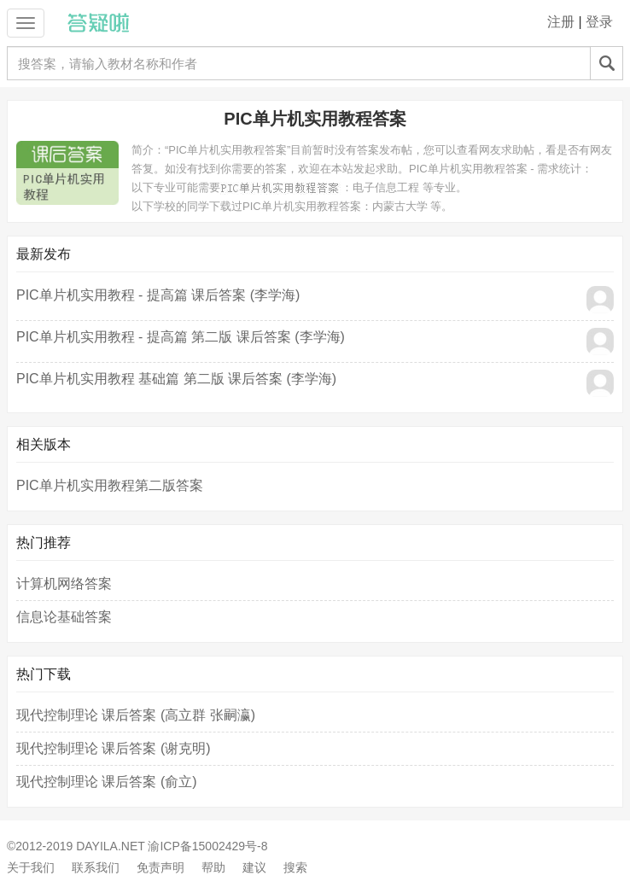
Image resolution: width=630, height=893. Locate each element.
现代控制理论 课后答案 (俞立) (106, 781)
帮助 (213, 867)
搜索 (295, 867)
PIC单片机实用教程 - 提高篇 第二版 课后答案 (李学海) (180, 337)
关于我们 (31, 867)
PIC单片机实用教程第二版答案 (109, 485)
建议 (254, 867)
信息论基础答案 (64, 617)
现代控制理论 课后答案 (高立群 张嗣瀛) (135, 715)
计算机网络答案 (64, 583)
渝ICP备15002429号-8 (207, 846)
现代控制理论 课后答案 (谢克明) (113, 748)
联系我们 (96, 867)
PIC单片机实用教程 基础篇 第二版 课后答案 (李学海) (176, 378)
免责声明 (160, 867)
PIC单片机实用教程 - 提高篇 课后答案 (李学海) (158, 295)
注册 (561, 22)
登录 (599, 22)
